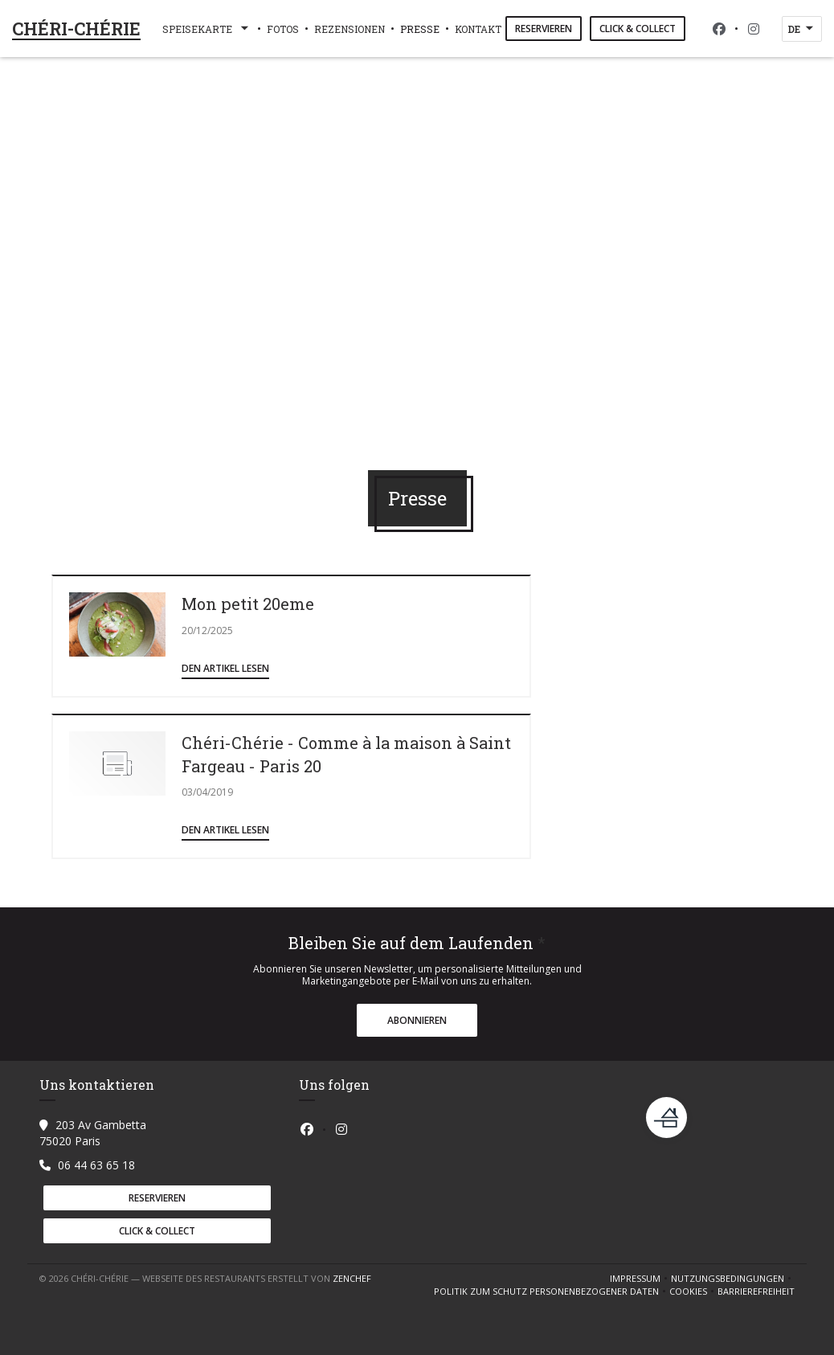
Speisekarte (206, 29)
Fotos (283, 29)
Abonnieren (417, 1020)
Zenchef (352, 1278)
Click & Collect (637, 28)
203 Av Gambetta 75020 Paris (92, 1132)
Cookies (693, 1291)
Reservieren (543, 28)
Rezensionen (349, 29)
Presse (419, 29)
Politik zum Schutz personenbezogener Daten (551, 1291)
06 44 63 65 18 (96, 1165)
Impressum (640, 1278)
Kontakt (478, 29)
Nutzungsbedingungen (733, 1278)
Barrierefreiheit (756, 1291)
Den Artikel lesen (225, 668)
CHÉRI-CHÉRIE (76, 28)
